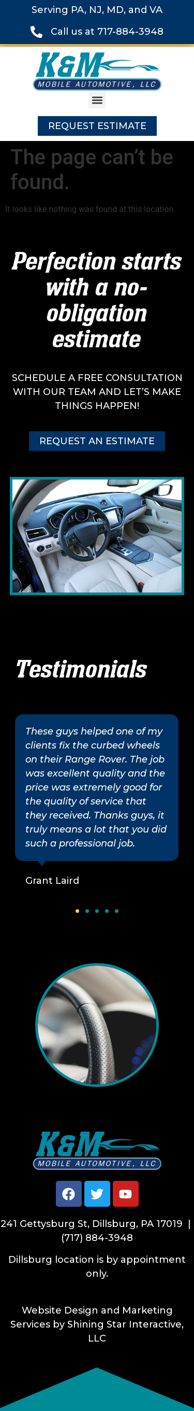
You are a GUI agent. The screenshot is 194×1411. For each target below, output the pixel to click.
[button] (97, 99)
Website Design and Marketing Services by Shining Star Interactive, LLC (97, 1324)
